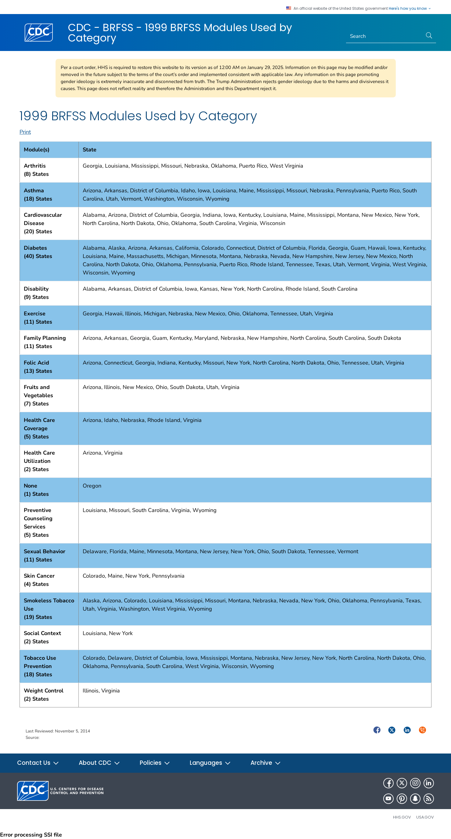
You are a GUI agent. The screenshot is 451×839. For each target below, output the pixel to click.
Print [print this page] (25, 132)
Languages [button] (210, 763)
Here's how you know (410, 8)
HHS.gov (402, 817)
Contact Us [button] (38, 763)
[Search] (384, 36)
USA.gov (425, 817)
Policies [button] (155, 763)
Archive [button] (266, 763)
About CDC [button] (99, 763)
